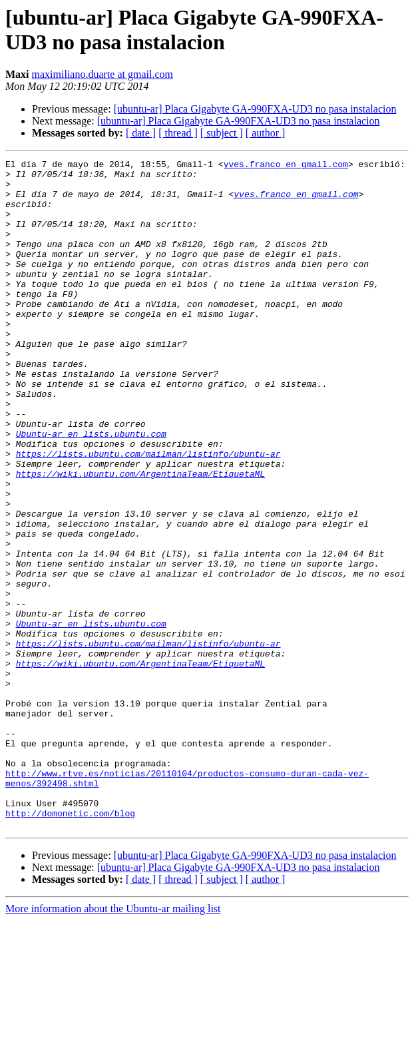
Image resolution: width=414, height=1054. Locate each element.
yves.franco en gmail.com (286, 166)
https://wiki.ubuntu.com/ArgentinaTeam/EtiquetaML (140, 537)
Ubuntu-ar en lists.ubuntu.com (91, 489)
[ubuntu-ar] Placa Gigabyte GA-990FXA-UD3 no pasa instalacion (255, 109)
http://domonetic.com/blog (70, 945)
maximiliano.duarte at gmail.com (102, 74)
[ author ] (266, 132)
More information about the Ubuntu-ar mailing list (113, 1042)
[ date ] (141, 132)
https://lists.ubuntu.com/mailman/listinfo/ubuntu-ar (148, 513)
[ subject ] (221, 132)
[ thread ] (178, 132)
